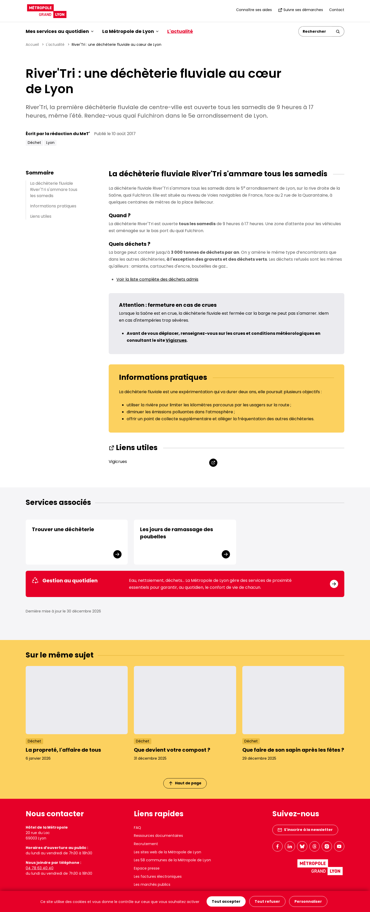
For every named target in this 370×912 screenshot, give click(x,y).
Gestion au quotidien (65, 580)
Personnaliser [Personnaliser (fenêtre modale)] (308, 901)
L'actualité (180, 31)
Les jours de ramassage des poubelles (176, 533)
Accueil (32, 44)
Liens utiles (40, 216)
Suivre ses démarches (300, 9)
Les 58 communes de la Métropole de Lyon (172, 860)
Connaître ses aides (254, 9)
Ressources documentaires (158, 835)
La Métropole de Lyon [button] (130, 31)
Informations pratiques (53, 206)
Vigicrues (118, 461)
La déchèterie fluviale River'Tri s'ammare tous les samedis (53, 189)
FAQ (137, 827)
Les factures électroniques (158, 876)
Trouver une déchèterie (63, 529)
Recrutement (146, 843)
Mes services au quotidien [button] (60, 31)
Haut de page (185, 783)
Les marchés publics (152, 884)
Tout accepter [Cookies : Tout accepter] (226, 901)
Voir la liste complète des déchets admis (157, 279)
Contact (336, 9)
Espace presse (147, 868)
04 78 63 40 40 (39, 868)
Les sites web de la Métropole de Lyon (167, 852)
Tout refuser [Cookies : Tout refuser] (267, 901)
